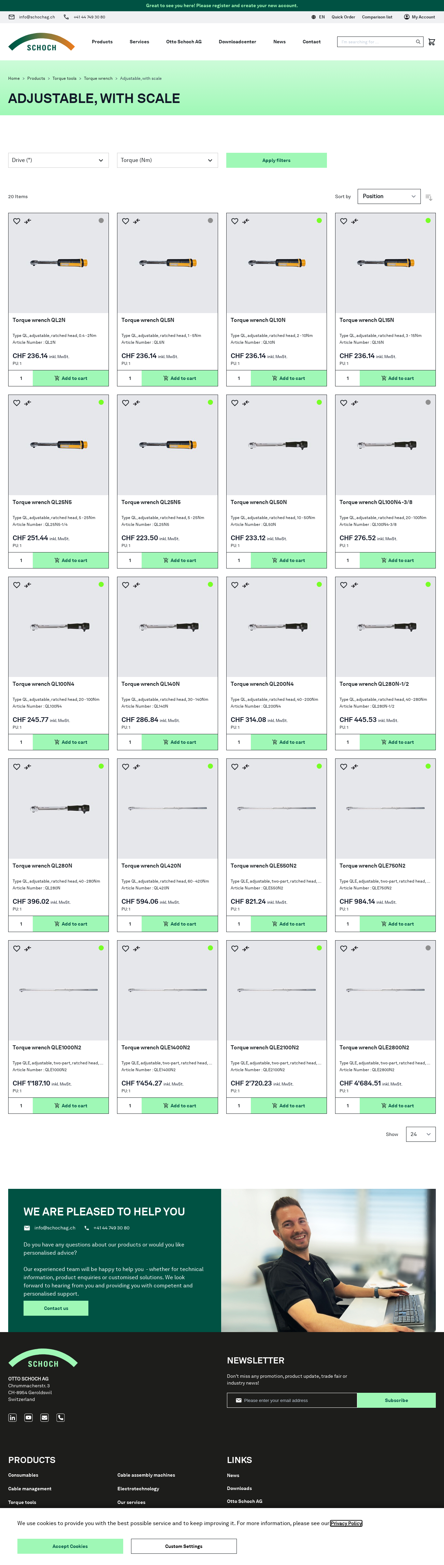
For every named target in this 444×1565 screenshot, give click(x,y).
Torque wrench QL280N (42, 865)
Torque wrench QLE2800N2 (374, 1047)
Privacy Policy (346, 1523)
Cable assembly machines (146, 1475)
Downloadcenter (237, 41)
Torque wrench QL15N (367, 320)
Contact (312, 41)
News (279, 41)
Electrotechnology (138, 1488)
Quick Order (343, 17)
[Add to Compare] (28, 221)
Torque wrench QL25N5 (42, 502)
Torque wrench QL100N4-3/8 (376, 502)
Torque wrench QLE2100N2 (265, 1047)
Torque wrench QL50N (259, 502)
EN (318, 17)
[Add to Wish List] (16, 221)
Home (14, 78)
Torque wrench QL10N (258, 320)
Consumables (23, 1475)
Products (36, 78)
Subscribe (396, 1400)
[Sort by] (389, 196)
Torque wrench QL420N (151, 865)
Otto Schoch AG (184, 41)
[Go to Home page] (41, 42)
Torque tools (64, 78)
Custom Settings (183, 1546)
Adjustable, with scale (141, 78)
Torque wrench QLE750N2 (372, 865)
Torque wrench (98, 78)
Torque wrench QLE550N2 (264, 865)
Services (139, 41)
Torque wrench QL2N (39, 320)
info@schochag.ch (37, 17)
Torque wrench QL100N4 (43, 684)
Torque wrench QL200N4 (262, 684)
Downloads (239, 1488)
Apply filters (276, 160)
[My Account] (419, 17)
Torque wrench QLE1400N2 (155, 1047)
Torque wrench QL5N (147, 320)
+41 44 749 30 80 (89, 17)
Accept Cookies (70, 1546)
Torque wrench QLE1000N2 (47, 1047)
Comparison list (377, 17)
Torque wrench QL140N (150, 684)
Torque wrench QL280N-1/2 (374, 684)
